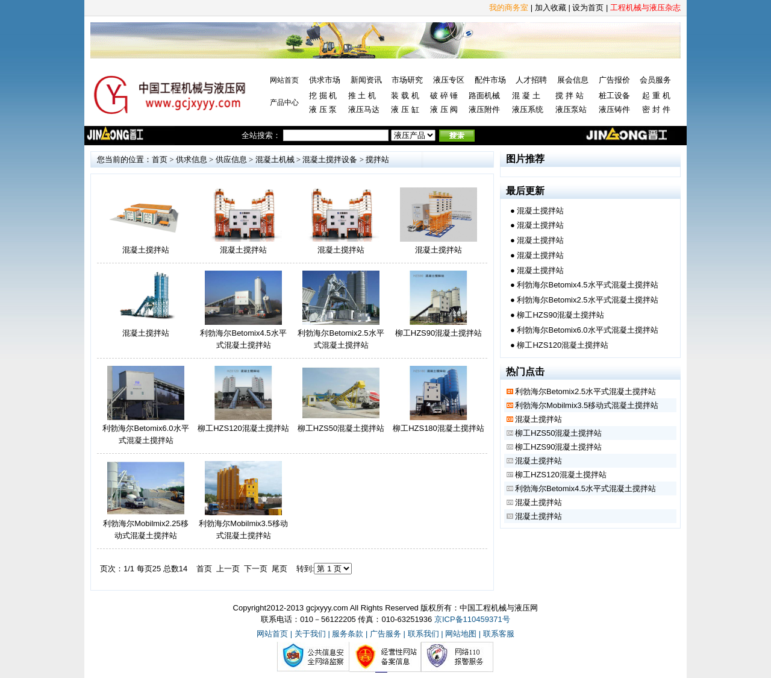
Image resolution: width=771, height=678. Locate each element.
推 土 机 (362, 95)
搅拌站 (377, 159)
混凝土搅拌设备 (329, 159)
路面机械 (484, 95)
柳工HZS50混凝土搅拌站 (341, 428)
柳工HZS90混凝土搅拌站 (438, 332)
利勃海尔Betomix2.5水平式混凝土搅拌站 (587, 299)
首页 (159, 159)
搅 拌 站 (569, 95)
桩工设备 (614, 95)
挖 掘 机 (323, 95)
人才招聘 (531, 79)
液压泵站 (571, 109)
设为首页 (588, 7)
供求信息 (191, 159)
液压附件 (484, 109)
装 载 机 (405, 95)
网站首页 (284, 80)
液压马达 (363, 109)
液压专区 (448, 79)
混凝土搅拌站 (145, 249)
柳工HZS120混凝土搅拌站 (243, 428)
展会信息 (572, 79)
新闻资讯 (366, 79)
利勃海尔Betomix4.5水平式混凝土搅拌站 (587, 284)
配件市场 (490, 79)
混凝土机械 (275, 159)
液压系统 (527, 109)
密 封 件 (656, 109)
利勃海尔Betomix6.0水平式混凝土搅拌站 (587, 329)
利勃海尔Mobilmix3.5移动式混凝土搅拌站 (586, 405)
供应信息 (231, 159)
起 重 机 (656, 95)
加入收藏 (550, 7)
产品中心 (284, 102)
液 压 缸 (405, 109)
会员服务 (655, 79)
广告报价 (614, 79)
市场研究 (407, 79)
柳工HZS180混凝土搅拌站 (438, 428)
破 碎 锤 (444, 95)
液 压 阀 (444, 109)
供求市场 (324, 79)
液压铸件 (614, 109)
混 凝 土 (526, 95)
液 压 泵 (323, 109)
